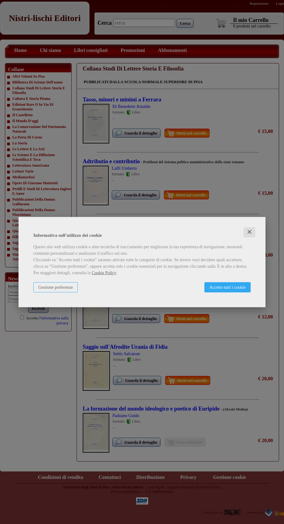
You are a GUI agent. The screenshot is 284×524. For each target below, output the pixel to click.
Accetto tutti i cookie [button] (227, 287)
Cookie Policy (104, 273)
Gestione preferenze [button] (55, 287)
